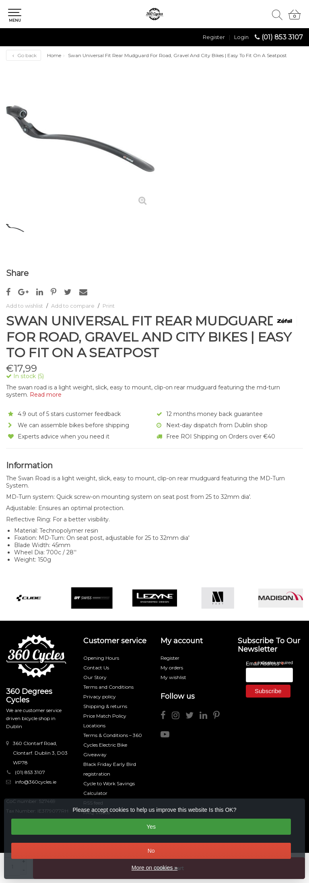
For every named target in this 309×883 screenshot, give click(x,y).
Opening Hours (101, 658)
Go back (23, 55)
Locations (94, 725)
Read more (46, 394)
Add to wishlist (24, 306)
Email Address (265, 663)
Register (214, 37)
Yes (151, 826)
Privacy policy (99, 697)
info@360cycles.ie (35, 782)
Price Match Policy (104, 716)
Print (109, 306)
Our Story (95, 677)
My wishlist (173, 677)
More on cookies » (154, 867)
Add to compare (73, 306)
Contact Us (96, 668)
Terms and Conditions (108, 687)
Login (241, 37)
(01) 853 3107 (282, 37)
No (151, 851)
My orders (172, 668)
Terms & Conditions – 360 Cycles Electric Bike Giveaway (112, 744)
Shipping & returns (105, 706)
